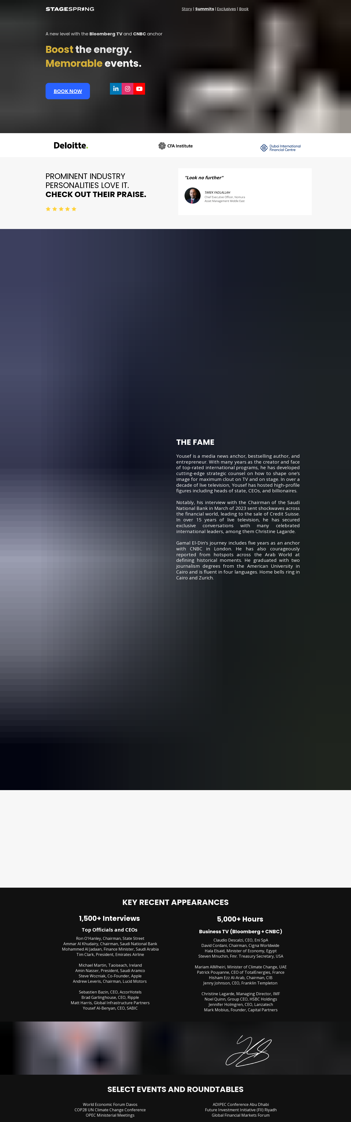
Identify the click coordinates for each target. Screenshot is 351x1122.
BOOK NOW (68, 91)
